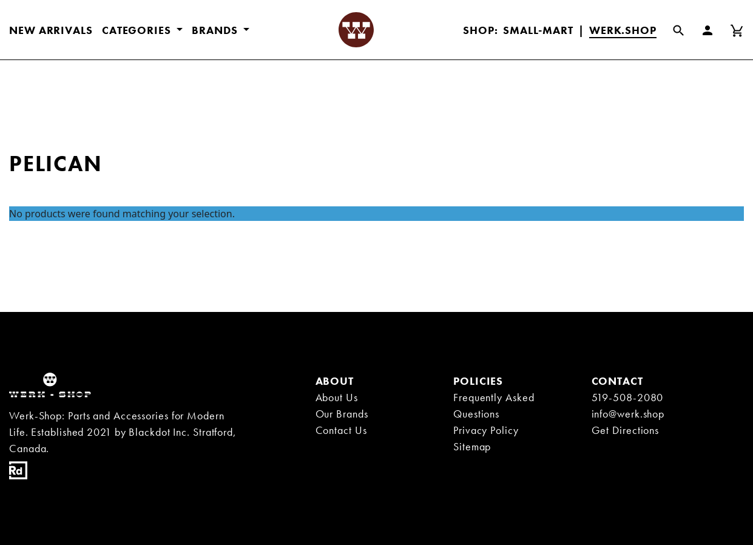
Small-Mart (538, 30)
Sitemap (472, 446)
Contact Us (341, 430)
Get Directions (626, 430)
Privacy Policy (486, 430)
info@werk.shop (628, 414)
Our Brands (342, 414)
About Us (337, 397)
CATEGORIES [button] (138, 30)
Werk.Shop (623, 30)
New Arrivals (51, 30)
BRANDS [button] (216, 30)
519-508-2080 (628, 397)
